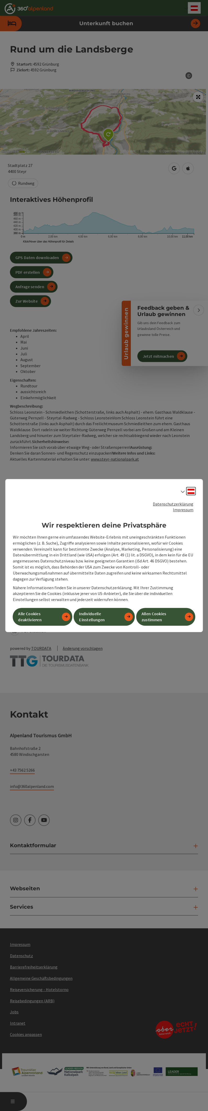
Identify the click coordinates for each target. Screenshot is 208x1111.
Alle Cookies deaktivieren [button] (30, 616)
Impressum (183, 509)
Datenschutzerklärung (173, 504)
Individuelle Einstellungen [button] (92, 616)
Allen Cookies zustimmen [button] (154, 616)
